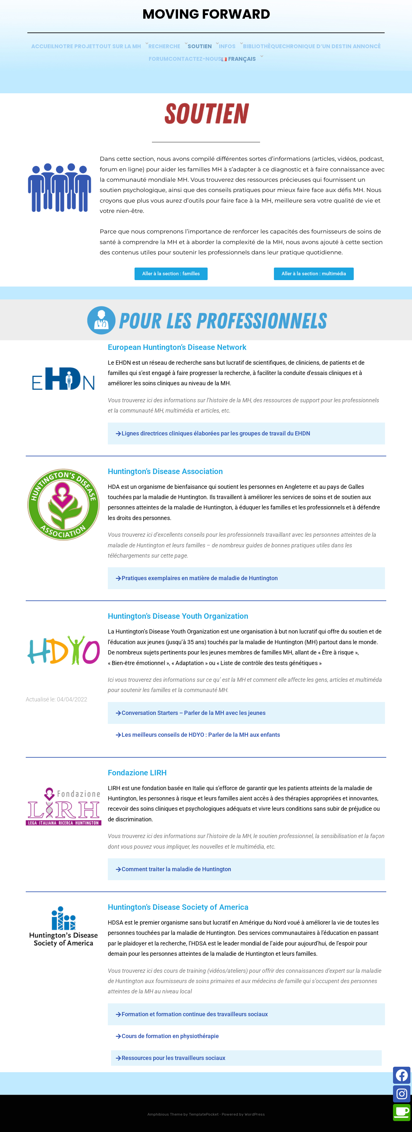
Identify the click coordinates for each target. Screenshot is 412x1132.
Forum (205, 59)
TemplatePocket (204, 1113)
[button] (246, 433)
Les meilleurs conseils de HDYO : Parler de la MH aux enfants (201, 734)
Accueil (83, 50)
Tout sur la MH (173, 50)
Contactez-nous (249, 59)
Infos (285, 50)
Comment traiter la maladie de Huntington (176, 868)
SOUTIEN (256, 50)
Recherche (219, 50)
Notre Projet (123, 50)
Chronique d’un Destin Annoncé (140, 59)
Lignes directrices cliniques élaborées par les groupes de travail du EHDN (216, 432)
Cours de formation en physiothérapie (170, 1035)
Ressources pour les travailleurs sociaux (173, 1057)
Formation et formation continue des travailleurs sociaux (195, 1013)
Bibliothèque (321, 50)
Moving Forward (206, 16)
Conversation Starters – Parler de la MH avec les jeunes (194, 712)
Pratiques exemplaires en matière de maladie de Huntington (200, 577)
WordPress (255, 1113)
